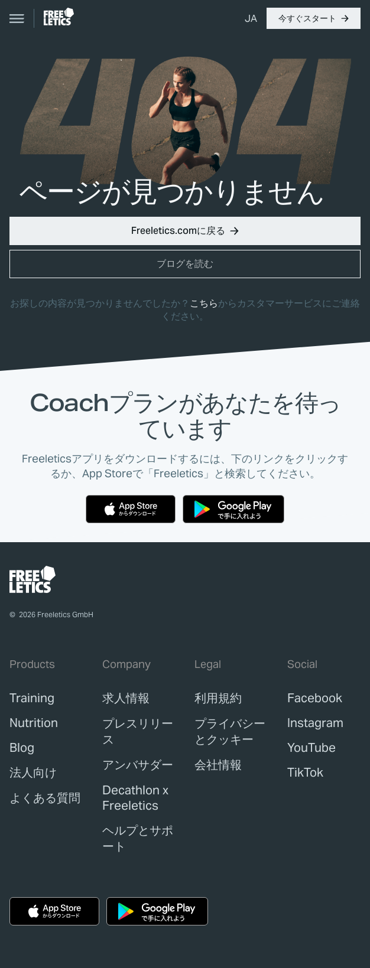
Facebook (314, 698)
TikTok (305, 772)
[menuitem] (251, 18)
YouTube (311, 747)
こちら (204, 303)
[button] (314, 18)
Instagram (315, 723)
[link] (58, 16)
